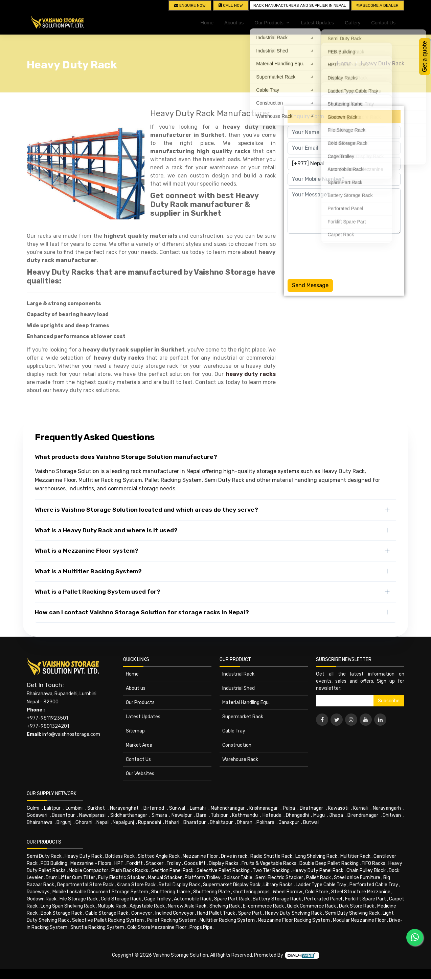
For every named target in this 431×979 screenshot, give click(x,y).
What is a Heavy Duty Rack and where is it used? (106, 530)
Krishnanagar (263, 808)
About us (234, 22)
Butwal (311, 822)
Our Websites (140, 773)
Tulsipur (219, 815)
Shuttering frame (170, 892)
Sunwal (177, 808)
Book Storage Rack (61, 913)
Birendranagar (362, 815)
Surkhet (96, 808)
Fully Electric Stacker (121, 877)
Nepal (102, 822)
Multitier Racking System (227, 920)
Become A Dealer (378, 5)
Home (206, 22)
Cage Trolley (157, 899)
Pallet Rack (318, 877)
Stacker (154, 863)
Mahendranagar (228, 808)
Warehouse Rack (240, 759)
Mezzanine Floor (200, 856)
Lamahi (198, 808)
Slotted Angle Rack (159, 856)
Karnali (360, 808)
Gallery (352, 22)
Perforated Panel (323, 899)
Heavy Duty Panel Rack (318, 870)
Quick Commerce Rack (311, 906)
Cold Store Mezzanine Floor (156, 927)
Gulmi (33, 808)
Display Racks (224, 863)
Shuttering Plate (211, 892)
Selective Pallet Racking (223, 870)
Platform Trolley (203, 877)
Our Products (140, 702)
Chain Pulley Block (366, 870)
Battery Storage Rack (277, 899)
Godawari (37, 815)
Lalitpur (52, 808)
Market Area (139, 745)
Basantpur (63, 815)
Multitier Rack (355, 856)
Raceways (38, 892)
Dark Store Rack (356, 906)
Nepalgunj (123, 822)
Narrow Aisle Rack (187, 906)
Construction (236, 745)
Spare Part (250, 913)
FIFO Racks (373, 863)
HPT (118, 863)
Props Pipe (200, 927)
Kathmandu (245, 815)
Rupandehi (149, 822)
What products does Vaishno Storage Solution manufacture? (126, 456)
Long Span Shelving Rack (68, 906)
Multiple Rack (112, 906)
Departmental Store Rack (85, 885)
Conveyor (141, 913)
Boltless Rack (120, 856)
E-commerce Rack (263, 906)
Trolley (173, 863)
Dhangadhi (297, 815)
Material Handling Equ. (246, 702)
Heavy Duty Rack (382, 63)
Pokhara (265, 822)
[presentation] (339, 255)
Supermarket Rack (242, 717)
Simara (159, 815)
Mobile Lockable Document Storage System (100, 892)
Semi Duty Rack (44, 856)
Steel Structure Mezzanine (360, 892)
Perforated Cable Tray (373, 885)
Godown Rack (41, 899)
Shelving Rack (224, 906)
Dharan (244, 822)
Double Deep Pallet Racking (329, 863)
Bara (201, 815)
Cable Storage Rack (106, 913)
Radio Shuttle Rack (271, 856)
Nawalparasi (92, 815)
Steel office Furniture (357, 877)
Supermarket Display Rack (231, 885)
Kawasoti (338, 808)
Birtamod (153, 808)
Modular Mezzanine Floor (359, 920)
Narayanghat (124, 808)
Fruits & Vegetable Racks (269, 863)
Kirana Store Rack (136, 885)
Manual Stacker (165, 877)
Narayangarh (387, 808)
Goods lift (195, 863)
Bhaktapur (221, 822)
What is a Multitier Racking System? (88, 571)
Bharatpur (194, 822)
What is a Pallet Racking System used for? (97, 591)
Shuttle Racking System (97, 927)
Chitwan (392, 815)
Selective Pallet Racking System (108, 920)
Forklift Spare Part (365, 899)
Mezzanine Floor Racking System (294, 920)
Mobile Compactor (88, 870)
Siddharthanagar (128, 815)
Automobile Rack (192, 899)
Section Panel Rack (172, 870)
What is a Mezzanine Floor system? (86, 550)
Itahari (172, 822)
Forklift (135, 863)
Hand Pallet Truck (216, 913)
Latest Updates (317, 22)
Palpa (289, 808)
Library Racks (278, 885)
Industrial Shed (238, 688)
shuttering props (251, 892)
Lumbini (74, 808)
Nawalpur (182, 815)
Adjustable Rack (147, 906)
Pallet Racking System (172, 920)
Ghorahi (83, 822)
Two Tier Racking (271, 870)
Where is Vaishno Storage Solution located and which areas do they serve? (146, 509)
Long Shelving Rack (316, 856)
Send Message (310, 285)
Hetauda (272, 815)
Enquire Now (190, 5)
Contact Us (383, 22)
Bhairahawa (39, 822)
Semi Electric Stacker (279, 877)
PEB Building (54, 863)
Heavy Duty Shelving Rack (293, 913)
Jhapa (336, 815)
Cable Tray (233, 731)
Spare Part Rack (232, 899)
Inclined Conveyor (174, 913)
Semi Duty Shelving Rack (352, 913)
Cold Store (316, 892)
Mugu (319, 815)
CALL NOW (231, 5)
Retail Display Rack (179, 885)
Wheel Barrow (287, 892)
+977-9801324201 (48, 726)
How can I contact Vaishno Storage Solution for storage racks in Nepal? (142, 612)
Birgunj (63, 822)
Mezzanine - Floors (90, 863)
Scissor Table (238, 877)
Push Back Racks (129, 870)
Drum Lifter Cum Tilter (70, 877)
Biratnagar (311, 808)
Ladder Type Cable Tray (321, 885)
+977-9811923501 (47, 718)
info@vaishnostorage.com (71, 734)
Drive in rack (234, 856)
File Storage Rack (79, 899)
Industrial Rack (238, 674)
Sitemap (135, 731)
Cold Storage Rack (121, 899)
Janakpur (288, 822)
